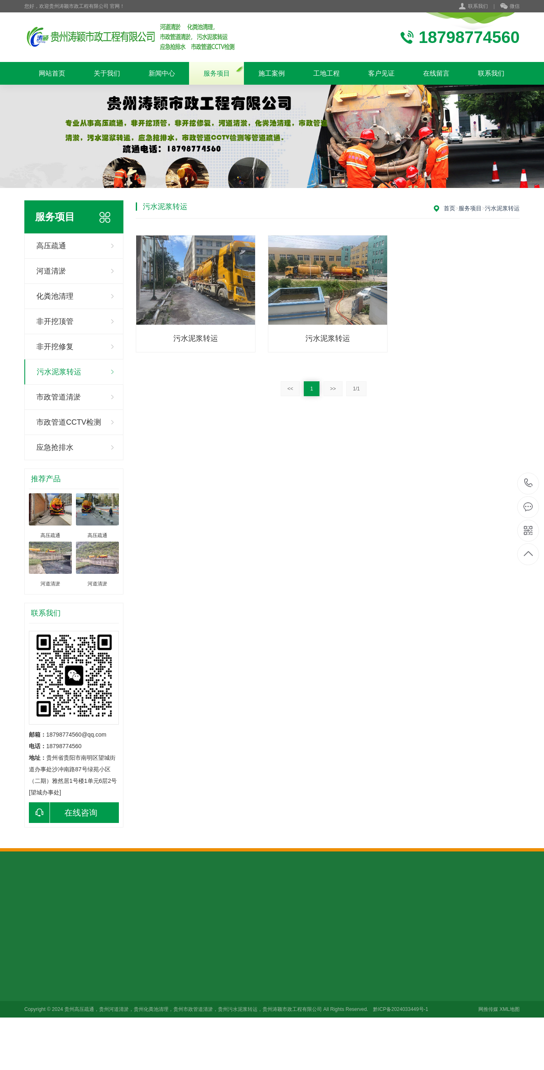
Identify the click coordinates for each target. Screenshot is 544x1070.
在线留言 (436, 73)
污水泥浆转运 (59, 372)
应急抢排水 (54, 447)
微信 (510, 6)
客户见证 (381, 73)
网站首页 (52, 73)
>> (333, 389)
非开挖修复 (54, 346)
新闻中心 (162, 73)
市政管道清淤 (58, 397)
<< (290, 389)
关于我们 (107, 73)
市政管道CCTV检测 (68, 422)
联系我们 (478, 6)
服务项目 (216, 73)
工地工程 (326, 73)
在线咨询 (63, 812)
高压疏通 (51, 246)
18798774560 (528, 483)
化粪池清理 (54, 296)
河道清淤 (51, 271)
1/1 (356, 389)
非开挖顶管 (54, 321)
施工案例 (271, 73)
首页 (449, 208)
